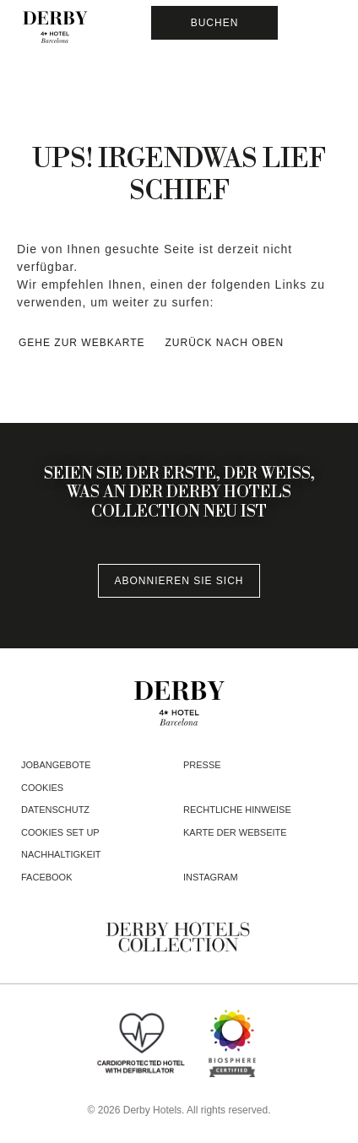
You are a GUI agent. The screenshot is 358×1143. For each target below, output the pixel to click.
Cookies (42, 788)
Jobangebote (56, 765)
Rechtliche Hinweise (237, 809)
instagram (210, 877)
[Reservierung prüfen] (214, 23)
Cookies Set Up (60, 832)
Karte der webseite (235, 832)
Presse (202, 765)
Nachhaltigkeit (61, 854)
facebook (47, 877)
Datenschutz (55, 809)
